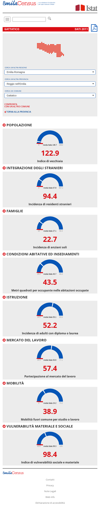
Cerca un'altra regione (16, 67)
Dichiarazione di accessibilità (50, 502)
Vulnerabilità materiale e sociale (38, 426)
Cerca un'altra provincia (16, 79)
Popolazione (17, 125)
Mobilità (13, 383)
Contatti (50, 479)
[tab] (50, 143)
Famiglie (13, 211)
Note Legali (50, 491)
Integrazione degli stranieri (33, 167)
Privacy (50, 485)
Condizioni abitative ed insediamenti (41, 254)
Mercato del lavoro (24, 340)
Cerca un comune (13, 91)
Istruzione (15, 297)
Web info (50, 497)
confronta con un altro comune (17, 105)
